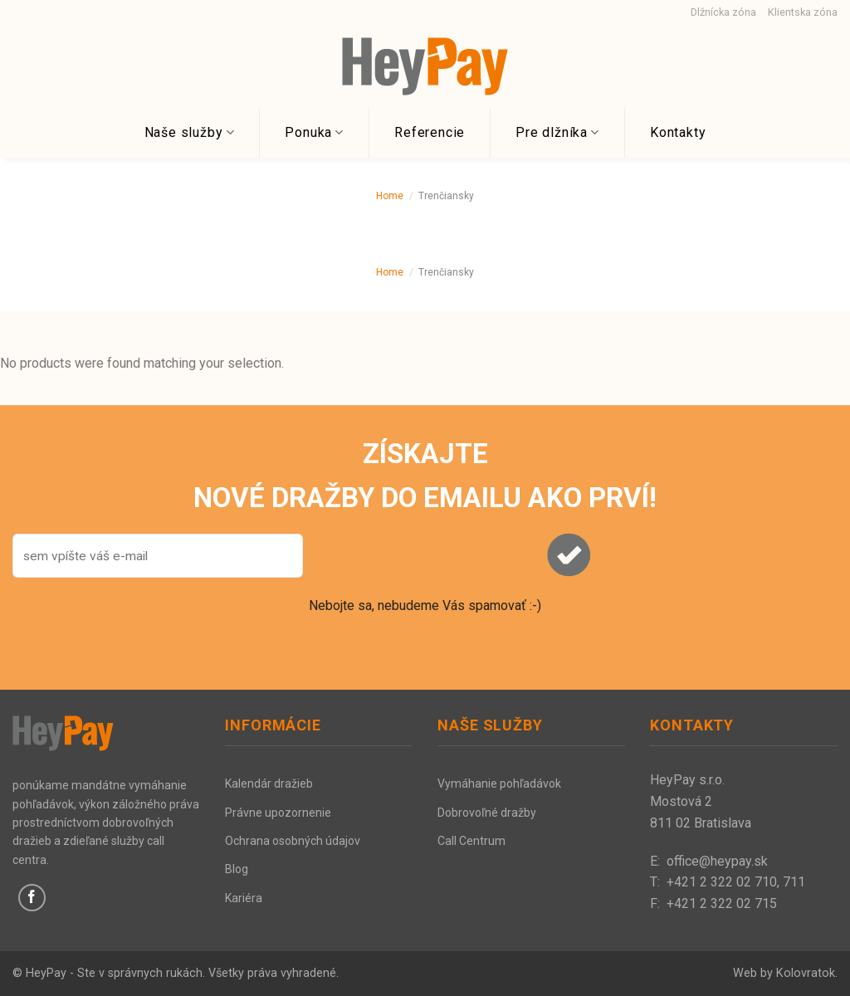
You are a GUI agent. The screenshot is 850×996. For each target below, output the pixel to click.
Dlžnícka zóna (723, 12)
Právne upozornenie (278, 812)
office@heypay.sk (717, 861)
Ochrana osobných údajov (292, 840)
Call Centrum (471, 840)
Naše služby (189, 132)
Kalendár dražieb (269, 783)
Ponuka (314, 132)
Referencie (429, 132)
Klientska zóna (803, 12)
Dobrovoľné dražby (486, 812)
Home (389, 196)
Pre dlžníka (557, 132)
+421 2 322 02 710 (722, 882)
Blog (236, 869)
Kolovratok (805, 973)
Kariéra (243, 898)
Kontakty (678, 132)
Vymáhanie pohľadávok (499, 783)
